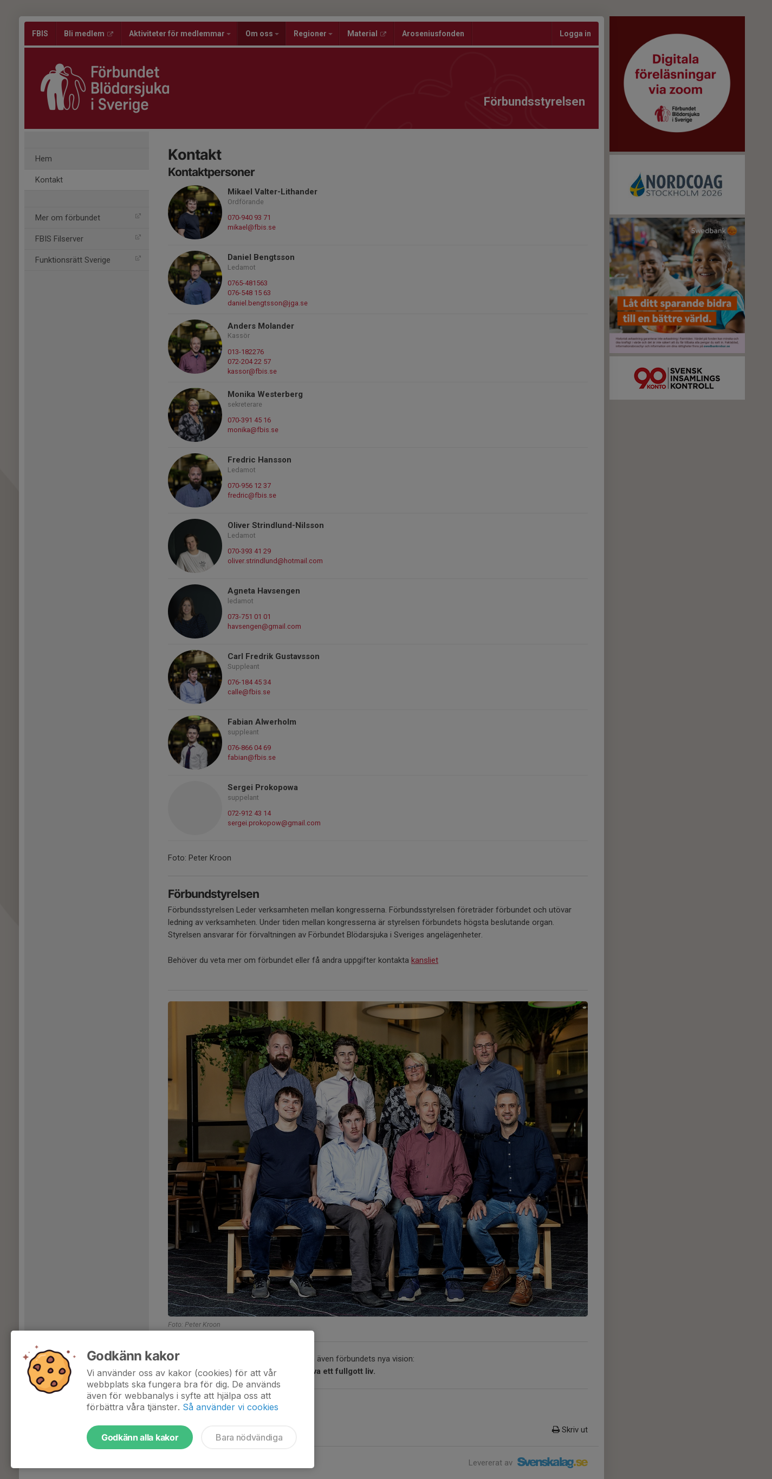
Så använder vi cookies (230, 1407)
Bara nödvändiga (249, 1437)
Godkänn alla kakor (139, 1437)
